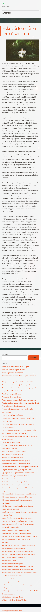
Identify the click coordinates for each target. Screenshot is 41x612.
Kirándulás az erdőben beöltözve (13, 479)
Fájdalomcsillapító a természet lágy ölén (16, 461)
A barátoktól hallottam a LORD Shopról (15, 367)
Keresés (5, 354)
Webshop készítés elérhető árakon (14, 600)
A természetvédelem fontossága (13, 406)
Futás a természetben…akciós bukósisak (16, 464)
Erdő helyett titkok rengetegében (14, 451)
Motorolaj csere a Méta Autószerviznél (15, 530)
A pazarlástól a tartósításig (11, 397)
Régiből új (5, 542)
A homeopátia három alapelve (12, 373)
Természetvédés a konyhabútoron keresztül (17, 570)
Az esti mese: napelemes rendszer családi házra (19, 418)
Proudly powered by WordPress (12, 610)
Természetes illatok (9, 561)
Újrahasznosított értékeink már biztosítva (17, 579)
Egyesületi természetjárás (11, 442)
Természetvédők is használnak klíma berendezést (19, 573)
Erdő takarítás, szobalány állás (12, 454)
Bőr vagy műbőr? (8, 427)
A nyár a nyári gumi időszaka (11, 394)
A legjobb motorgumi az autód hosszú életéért (18, 382)
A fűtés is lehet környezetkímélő (13, 370)
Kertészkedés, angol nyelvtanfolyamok (15, 476)
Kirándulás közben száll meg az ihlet (14, 482)
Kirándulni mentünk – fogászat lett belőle (16, 485)
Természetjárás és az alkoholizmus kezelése (17, 567)
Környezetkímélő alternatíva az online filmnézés (19, 494)
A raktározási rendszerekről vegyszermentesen (19, 400)
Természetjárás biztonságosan (13, 564)
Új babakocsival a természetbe (12, 576)
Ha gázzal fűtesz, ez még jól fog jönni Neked (17, 470)
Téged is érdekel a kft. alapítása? (13, 557)
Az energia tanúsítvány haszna (12, 415)
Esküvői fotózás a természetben (13, 457)
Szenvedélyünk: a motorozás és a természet (17, 551)
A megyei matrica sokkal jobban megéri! (16, 385)
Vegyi (5, 4)
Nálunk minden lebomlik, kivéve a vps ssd (16, 533)
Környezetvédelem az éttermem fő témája (17, 497)
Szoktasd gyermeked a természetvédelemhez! (18, 554)
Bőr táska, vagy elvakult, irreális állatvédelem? (18, 424)
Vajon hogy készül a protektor (12, 582)
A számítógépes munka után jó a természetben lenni (20, 403)
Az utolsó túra (7, 421)
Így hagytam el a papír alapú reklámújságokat (18, 473)
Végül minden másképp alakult (12, 597)
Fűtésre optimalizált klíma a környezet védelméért (20, 467)
